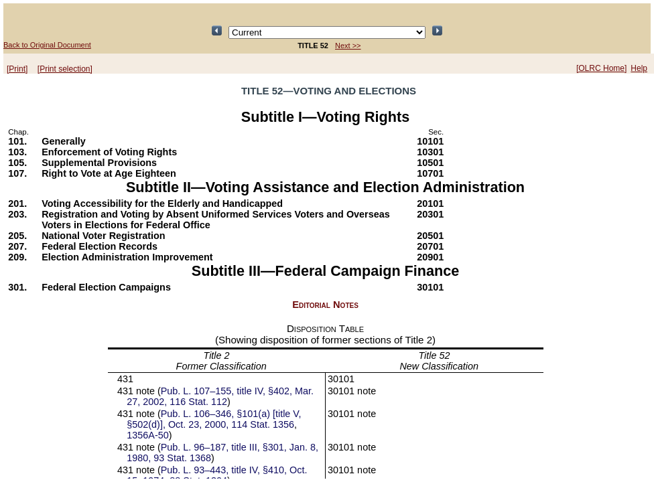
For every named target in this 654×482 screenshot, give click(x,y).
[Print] (17, 69)
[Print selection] (65, 69)
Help (639, 68)
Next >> (348, 46)
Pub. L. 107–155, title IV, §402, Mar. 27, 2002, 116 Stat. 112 (220, 396)
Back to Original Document (47, 45)
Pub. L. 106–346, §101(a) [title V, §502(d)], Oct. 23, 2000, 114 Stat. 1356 (214, 419)
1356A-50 (147, 435)
